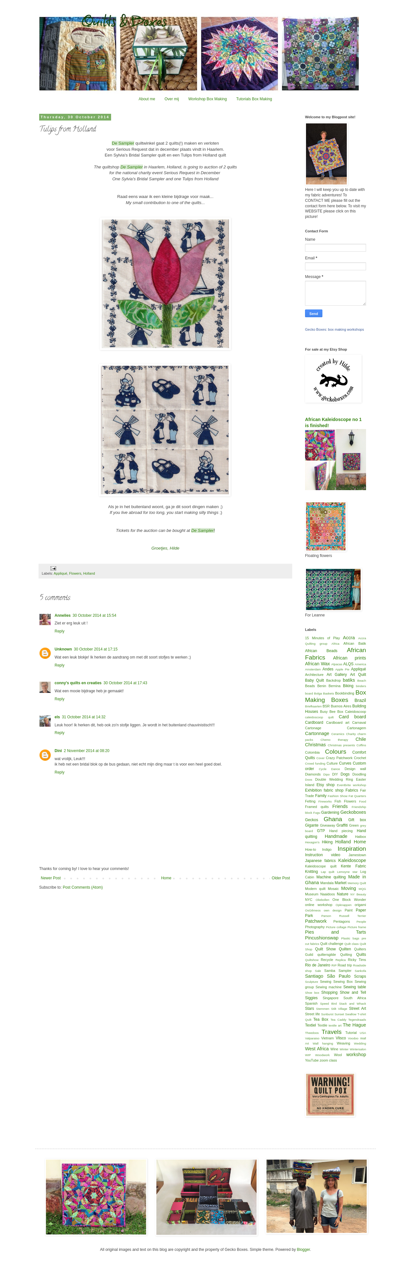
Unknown (63, 649)
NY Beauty (358, 894)
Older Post (281, 878)
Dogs (345, 774)
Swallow (350, 1014)
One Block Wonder (349, 900)
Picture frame (356, 927)
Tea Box (320, 1019)
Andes (327, 669)
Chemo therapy (334, 739)
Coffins (361, 745)
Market (340, 883)
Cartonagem (356, 728)
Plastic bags (350, 938)
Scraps (360, 976)
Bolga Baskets (324, 693)
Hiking (327, 842)
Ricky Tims (357, 960)
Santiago (314, 976)
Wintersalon (358, 1049)
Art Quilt (358, 674)
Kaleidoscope (352, 860)
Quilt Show (325, 949)
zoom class (328, 1060)
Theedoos (312, 1033)
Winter (344, 1049)
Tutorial (351, 1033)
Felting (310, 801)
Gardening (330, 812)
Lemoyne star (347, 872)
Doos (308, 779)
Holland (89, 573)
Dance (335, 769)
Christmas (315, 744)
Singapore (330, 998)
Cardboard (314, 722)
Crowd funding (315, 763)
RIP (334, 965)
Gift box (357, 820)
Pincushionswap (321, 937)
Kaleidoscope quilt (321, 866)
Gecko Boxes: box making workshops (334, 329)
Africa (335, 643)
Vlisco (341, 1038)
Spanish (311, 1003)
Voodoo (353, 1038)
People (361, 921)
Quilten (345, 949)
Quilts (361, 954)
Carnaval (359, 722)
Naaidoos (327, 894)
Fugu (316, 812)
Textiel (310, 1025)
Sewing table (354, 987)
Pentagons (341, 921)
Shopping (329, 992)
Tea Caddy (338, 1019)
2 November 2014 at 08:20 (86, 751)
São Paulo (339, 976)
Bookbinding (344, 693)
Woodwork (322, 1055)
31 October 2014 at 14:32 (84, 717)
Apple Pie (342, 669)
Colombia (312, 752)
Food (362, 801)
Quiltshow (312, 960)
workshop (356, 1054)
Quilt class (352, 944)
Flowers (75, 573)
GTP (321, 831)
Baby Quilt (314, 680)
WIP (308, 1055)
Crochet (360, 758)
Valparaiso (312, 1038)
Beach (361, 680)
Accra (349, 637)
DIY (335, 774)
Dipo (326, 774)
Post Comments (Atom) (83, 887)
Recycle (327, 960)
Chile (360, 739)
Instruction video (322, 855)
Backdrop (333, 680)
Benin (321, 686)
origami (360, 905)
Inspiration (351, 848)
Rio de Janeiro (317, 965)
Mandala (327, 883)
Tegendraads (357, 1019)
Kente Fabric (353, 866)
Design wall (355, 769)
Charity (351, 734)
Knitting (311, 871)
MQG (362, 889)
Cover (320, 758)
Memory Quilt (357, 883)
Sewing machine (329, 987)
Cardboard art (337, 722)
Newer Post (51, 878)
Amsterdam (313, 669)
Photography (315, 927)
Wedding (360, 1043)
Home (166, 878)
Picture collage (336, 927)
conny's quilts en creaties (78, 683)
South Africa (355, 998)
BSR (326, 706)
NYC (308, 900)
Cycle (323, 769)
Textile (323, 1025)
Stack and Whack (352, 1003)
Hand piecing (341, 831)
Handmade (336, 836)
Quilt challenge (331, 944)
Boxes (339, 699)
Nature (342, 894)
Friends (340, 806)
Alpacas (336, 664)
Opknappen (344, 905)
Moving (348, 888)
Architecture (314, 675)
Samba (329, 971)
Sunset (339, 1014)
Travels (332, 1031)
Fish (338, 801)
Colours (335, 751)
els (57, 717)
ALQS (348, 664)
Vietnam (327, 1038)
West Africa (317, 1048)
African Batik (354, 643)
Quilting (346, 954)
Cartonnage (317, 733)
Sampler (344, 971)
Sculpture (311, 981)
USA (363, 1033)
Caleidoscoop (355, 711)
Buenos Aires (341, 706)
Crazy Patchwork (339, 758)
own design (333, 910)
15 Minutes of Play (322, 638)
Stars (309, 1008)
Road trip (345, 965)
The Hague (354, 1024)
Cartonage (313, 728)
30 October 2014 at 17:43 (125, 683)
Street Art (357, 1008)
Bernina (334, 686)
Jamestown (357, 855)
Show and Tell (353, 992)
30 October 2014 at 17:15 (96, 649)
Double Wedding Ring (334, 779)
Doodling (359, 774)
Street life (312, 1014)
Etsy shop (326, 785)
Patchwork (316, 921)
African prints (349, 657)
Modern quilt (315, 889)
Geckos (311, 820)
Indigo (326, 849)
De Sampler (123, 143)
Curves (345, 763)
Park (309, 915)
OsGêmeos (313, 910)
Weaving (343, 1043)
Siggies (311, 998)
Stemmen (322, 1008)
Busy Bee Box (331, 711)
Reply (60, 631)
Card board (352, 716)
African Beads (321, 651)
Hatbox (360, 837)
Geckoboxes (353, 812)
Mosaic (333, 889)
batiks (349, 680)
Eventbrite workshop (351, 785)
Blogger (303, 1249)
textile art (334, 1025)
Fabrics (351, 790)
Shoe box (312, 992)
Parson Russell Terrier (343, 916)
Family (320, 796)
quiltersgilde (327, 954)
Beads (310, 686)
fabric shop (334, 790)
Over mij (171, 99)
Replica (341, 960)
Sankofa (360, 971)
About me (147, 99)
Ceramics (338, 734)
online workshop (318, 905)
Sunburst (327, 1014)
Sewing (325, 981)
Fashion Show (337, 796)
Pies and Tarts (335, 932)
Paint (349, 910)
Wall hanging (323, 1043)
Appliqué (60, 573)
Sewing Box (343, 981)
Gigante (312, 825)
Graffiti (342, 825)
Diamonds (313, 774)
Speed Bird (328, 1003)
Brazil (360, 700)
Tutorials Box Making (254, 99)
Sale (318, 971)
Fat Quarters (357, 796)
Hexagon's (312, 842)
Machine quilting (331, 877)
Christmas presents (341, 745)
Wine (334, 1049)
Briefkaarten (313, 706)
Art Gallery (337, 674)
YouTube (312, 1060)
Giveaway (327, 825)
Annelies (63, 615)
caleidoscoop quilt (319, 717)
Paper (361, 910)
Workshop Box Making (207, 99)
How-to (310, 849)
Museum (311, 894)
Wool (338, 1055)
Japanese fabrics (320, 860)
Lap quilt (327, 872)
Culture (332, 763)
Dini (58, 751)
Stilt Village (339, 1008)
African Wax (317, 663)
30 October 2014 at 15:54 (94, 615)
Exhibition (313, 790)
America (360, 664)
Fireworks (325, 801)
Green (354, 825)
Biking (348, 686)
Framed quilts (317, 807)
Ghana (333, 819)
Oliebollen (322, 900)
